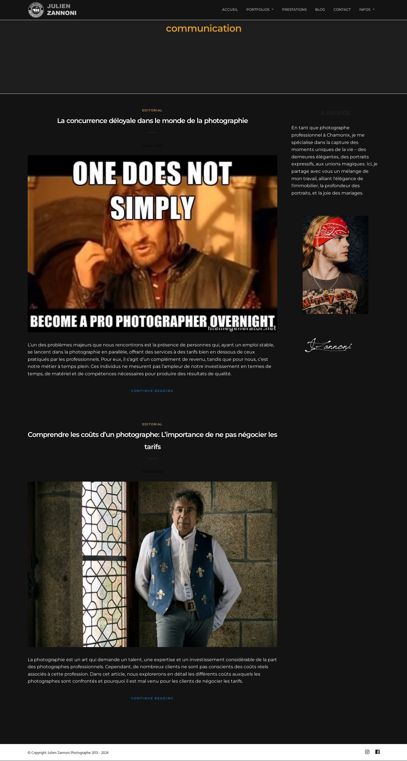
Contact (342, 9)
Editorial (152, 110)
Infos (364, 9)
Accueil (230, 9)
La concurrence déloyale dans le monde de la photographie (152, 121)
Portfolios (257, 9)
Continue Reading (152, 391)
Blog (320, 9)
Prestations (294, 9)
